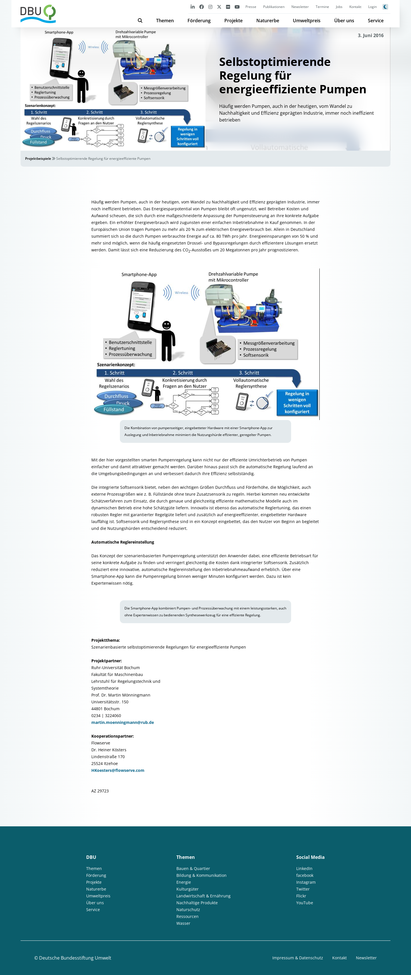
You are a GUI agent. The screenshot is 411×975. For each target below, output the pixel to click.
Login (372, 6)
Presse (250, 6)
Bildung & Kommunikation (201, 875)
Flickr (301, 896)
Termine (322, 6)
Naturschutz (188, 909)
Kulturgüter (187, 889)
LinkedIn (304, 868)
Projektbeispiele (38, 158)
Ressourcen (187, 916)
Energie (183, 882)
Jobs (339, 6)
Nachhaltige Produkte (197, 902)
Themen (165, 20)
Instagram (306, 882)
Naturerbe (267, 20)
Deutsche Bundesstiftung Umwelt (75, 958)
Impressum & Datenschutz (297, 957)
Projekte (233, 20)
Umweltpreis (307, 20)
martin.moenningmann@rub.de (122, 722)
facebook (304, 875)
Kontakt (355, 6)
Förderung (199, 20)
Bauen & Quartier (193, 868)
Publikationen (274, 6)
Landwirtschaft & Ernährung (203, 896)
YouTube (304, 902)
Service (376, 20)
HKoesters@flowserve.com (117, 770)
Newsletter (300, 6)
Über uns (344, 20)
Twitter (303, 889)
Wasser (183, 923)
